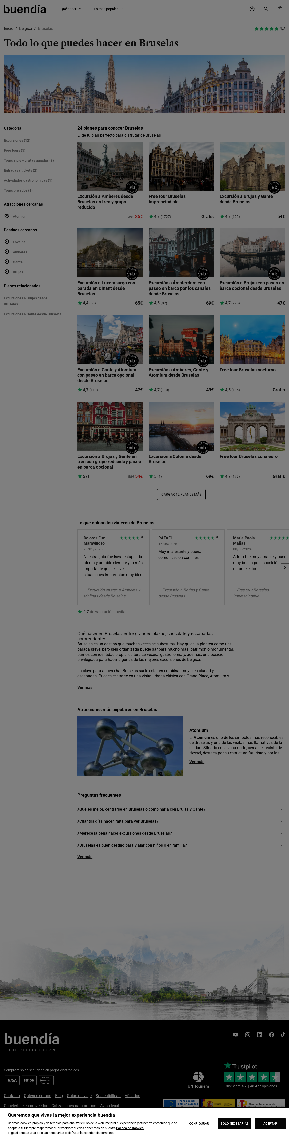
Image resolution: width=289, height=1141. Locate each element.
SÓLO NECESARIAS (235, 1123)
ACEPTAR (270, 1123)
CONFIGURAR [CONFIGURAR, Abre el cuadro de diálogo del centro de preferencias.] (199, 1123)
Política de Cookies (130, 1128)
